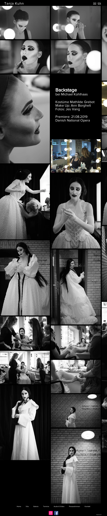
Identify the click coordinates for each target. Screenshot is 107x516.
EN (99, 3)
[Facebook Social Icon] (56, 513)
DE (94, 3)
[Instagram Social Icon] (51, 513)
